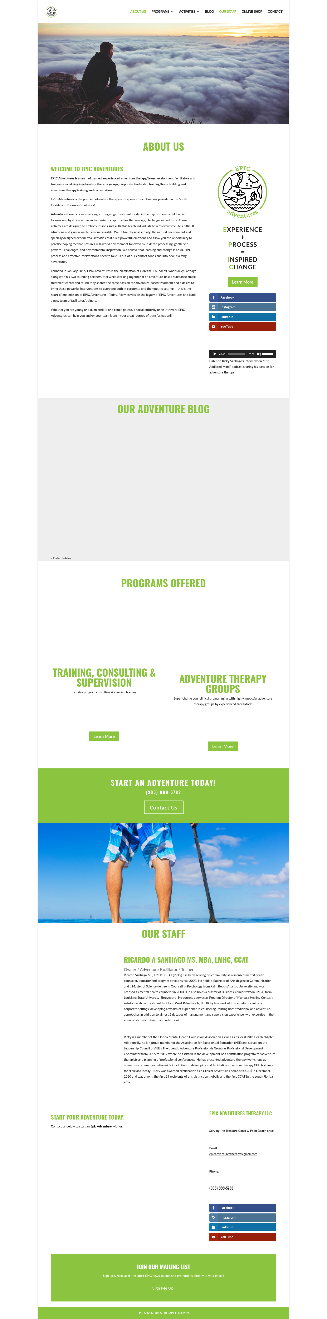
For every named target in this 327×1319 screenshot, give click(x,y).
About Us (138, 11)
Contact (275, 11)
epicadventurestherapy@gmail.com (233, 1154)
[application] (242, 354)
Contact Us (163, 807)
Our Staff (227, 11)
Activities (187, 11)
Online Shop (252, 11)
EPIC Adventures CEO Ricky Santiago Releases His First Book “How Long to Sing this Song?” (242, 477)
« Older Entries (61, 558)
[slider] (236, 354)
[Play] (215, 354)
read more (66, 531)
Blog (209, 11)
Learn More (242, 281)
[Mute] (259, 354)
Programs (160, 11)
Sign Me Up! (163, 1287)
